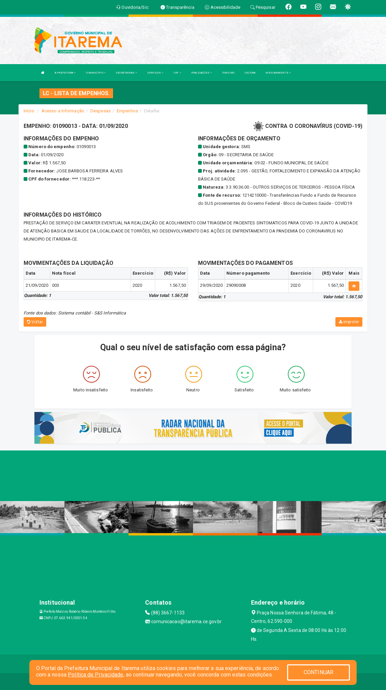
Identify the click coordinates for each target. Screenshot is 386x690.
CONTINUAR (318, 672)
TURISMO (228, 72)
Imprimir (349, 322)
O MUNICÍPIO (96, 72)
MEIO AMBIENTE (278, 72)
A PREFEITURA (65, 72)
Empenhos (127, 110)
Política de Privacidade (95, 674)
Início (29, 110)
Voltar (35, 322)
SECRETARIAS (126, 72)
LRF (177, 72)
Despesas (100, 110)
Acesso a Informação (63, 110)
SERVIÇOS (155, 72)
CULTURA (250, 72)
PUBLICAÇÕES (201, 72)
